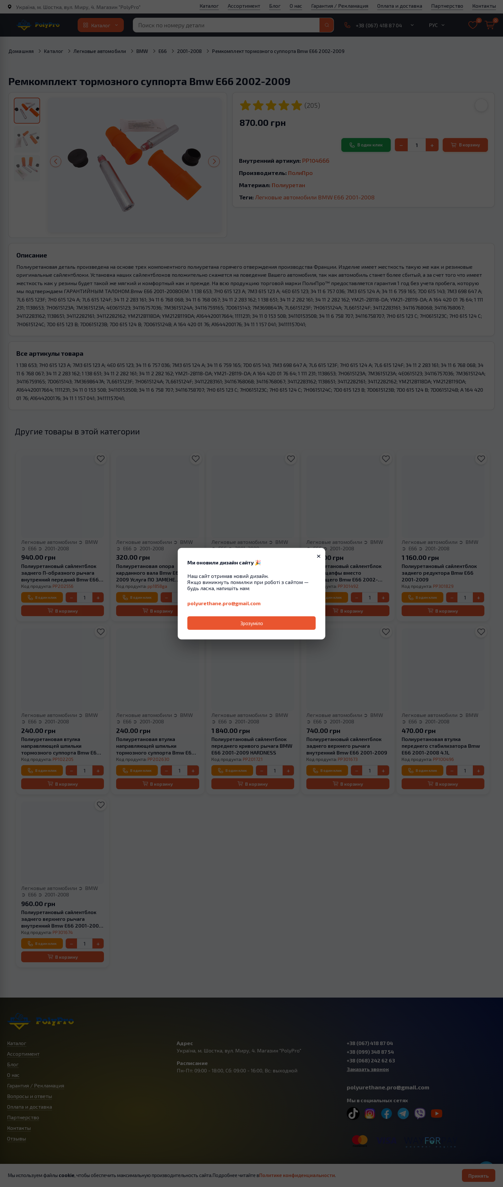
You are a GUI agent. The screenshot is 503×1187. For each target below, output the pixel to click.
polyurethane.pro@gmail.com (223, 603)
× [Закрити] (319, 555)
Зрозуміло (251, 623)
